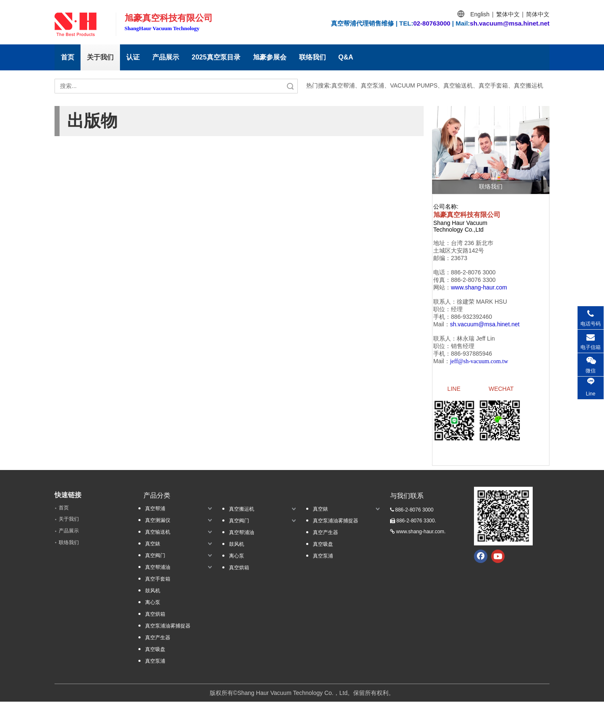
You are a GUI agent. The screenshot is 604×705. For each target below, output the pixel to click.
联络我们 (312, 57)
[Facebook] (480, 559)
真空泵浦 (155, 664)
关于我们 (100, 57)
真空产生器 (157, 641)
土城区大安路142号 (458, 250)
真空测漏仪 (157, 524)
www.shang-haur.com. (420, 535)
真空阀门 (155, 559)
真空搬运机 (241, 512)
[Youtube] (498, 559)
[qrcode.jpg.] (503, 519)
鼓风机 (152, 594)
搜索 (290, 86)
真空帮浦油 (157, 570)
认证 (133, 57)
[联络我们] (490, 150)
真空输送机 (157, 535)
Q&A (346, 57)
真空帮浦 (155, 512)
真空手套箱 (157, 582)
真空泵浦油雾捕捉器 (167, 629)
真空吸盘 (155, 653)
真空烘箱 (155, 617)
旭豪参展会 (269, 57)
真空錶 (152, 547)
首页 (67, 57)
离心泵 (152, 606)
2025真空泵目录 (216, 57)
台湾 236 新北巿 (472, 243)
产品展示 (165, 57)
